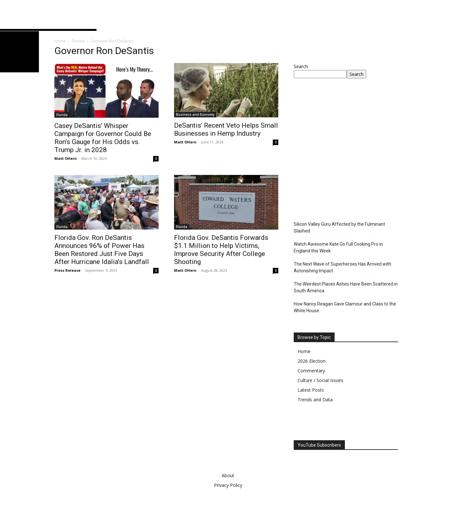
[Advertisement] (348, 158)
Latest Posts (311, 390)
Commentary (311, 371)
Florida (78, 41)
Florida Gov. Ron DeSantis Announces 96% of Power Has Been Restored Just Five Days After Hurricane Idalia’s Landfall (101, 250)
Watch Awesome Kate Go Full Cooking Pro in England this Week (338, 247)
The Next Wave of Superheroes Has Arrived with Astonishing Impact (342, 267)
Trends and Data (315, 399)
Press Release (67, 270)
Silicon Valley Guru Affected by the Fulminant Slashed (339, 227)
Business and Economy (195, 114)
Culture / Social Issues (320, 380)
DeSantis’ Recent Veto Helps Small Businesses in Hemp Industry (226, 129)
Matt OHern (65, 158)
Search (301, 66)
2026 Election (312, 361)
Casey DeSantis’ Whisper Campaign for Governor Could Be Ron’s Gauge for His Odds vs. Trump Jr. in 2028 (102, 138)
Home (60, 41)
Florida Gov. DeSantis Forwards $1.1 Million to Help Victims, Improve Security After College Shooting (221, 250)
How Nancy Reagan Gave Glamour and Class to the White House (345, 307)
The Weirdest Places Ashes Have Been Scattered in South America (346, 287)
